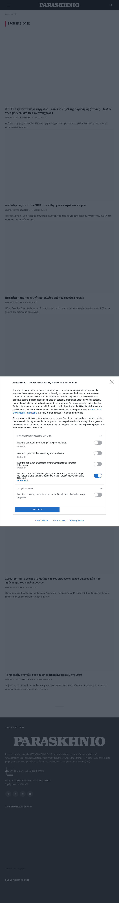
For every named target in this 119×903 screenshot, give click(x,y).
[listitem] (59, 435)
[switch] (98, 443)
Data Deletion (41, 520)
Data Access (59, 520)
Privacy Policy (77, 520)
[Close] (113, 383)
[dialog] (59, 451)
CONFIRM (37, 509)
